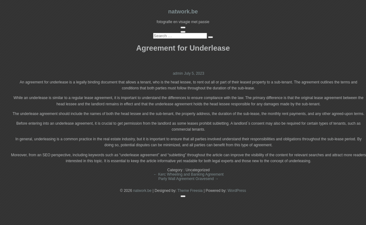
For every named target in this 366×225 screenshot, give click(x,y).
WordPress (237, 190)
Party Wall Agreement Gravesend (188, 179)
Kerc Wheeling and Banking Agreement (188, 174)
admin (178, 73)
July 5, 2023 (194, 73)
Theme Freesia (190, 190)
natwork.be (183, 11)
